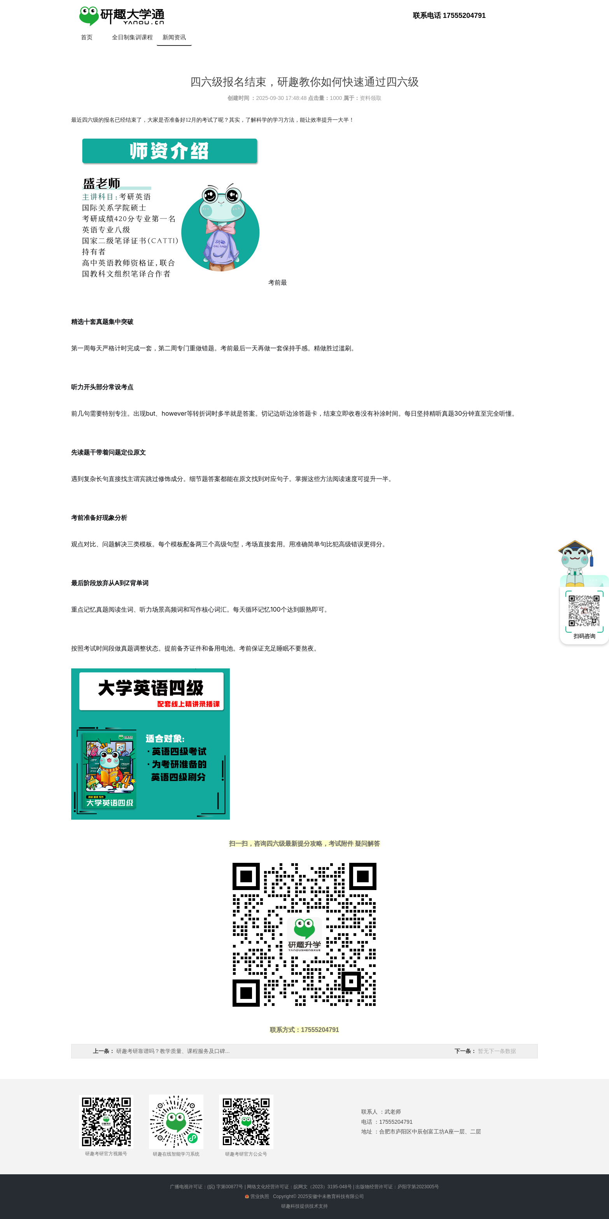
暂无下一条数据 (497, 1051)
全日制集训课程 (132, 37)
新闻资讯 (174, 37)
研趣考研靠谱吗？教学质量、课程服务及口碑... (173, 1051)
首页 (87, 37)
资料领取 (371, 98)
